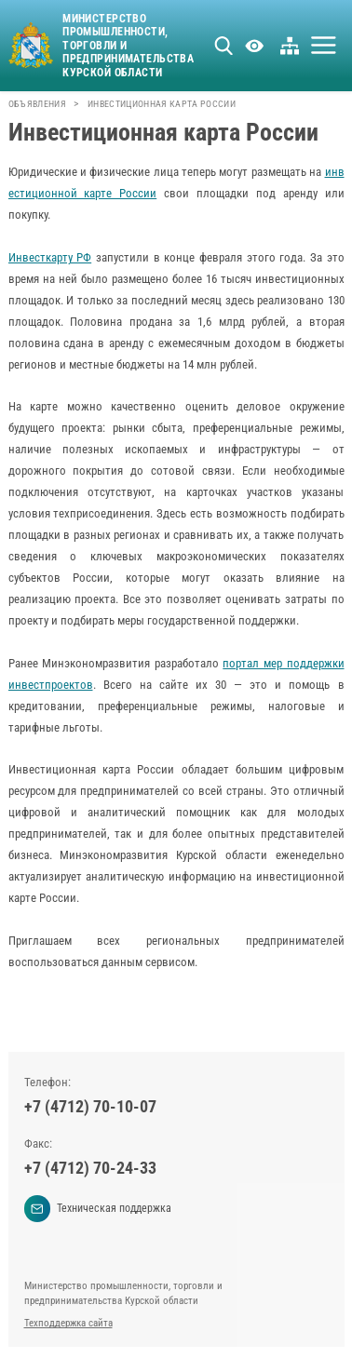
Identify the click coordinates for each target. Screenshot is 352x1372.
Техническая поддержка (98, 1208)
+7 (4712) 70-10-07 (90, 1106)
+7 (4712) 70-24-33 (90, 1167)
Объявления (37, 104)
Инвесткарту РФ (50, 257)
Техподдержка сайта (68, 1323)
